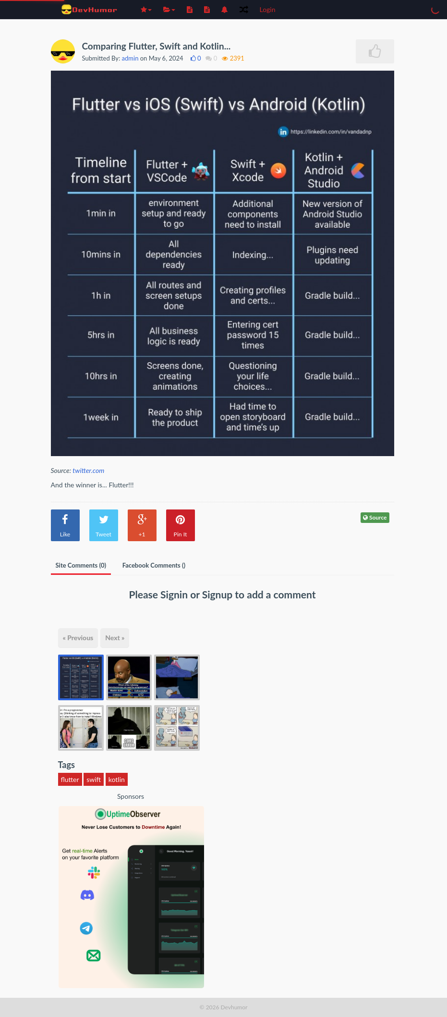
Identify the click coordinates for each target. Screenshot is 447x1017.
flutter (70, 779)
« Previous (78, 637)
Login (268, 9)
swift (93, 779)
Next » (114, 637)
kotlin (117, 779)
